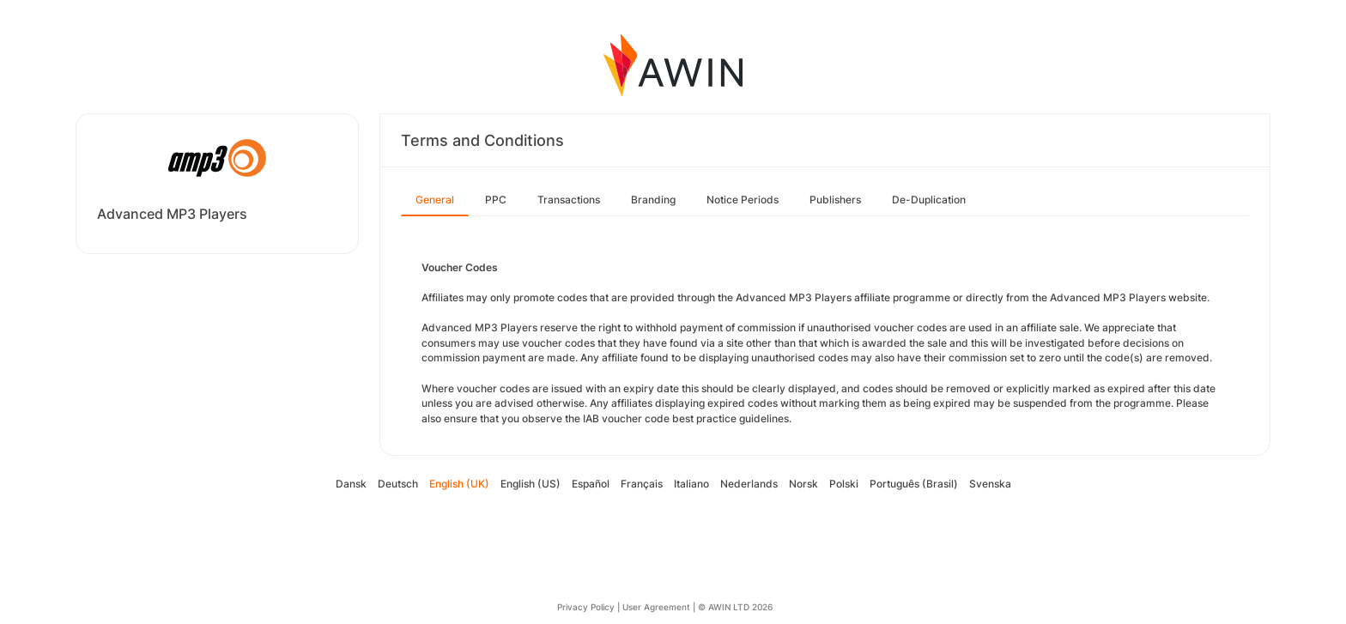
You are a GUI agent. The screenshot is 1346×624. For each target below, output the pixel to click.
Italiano (691, 483)
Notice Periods (742, 199)
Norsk (803, 483)
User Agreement (656, 607)
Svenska (990, 483)
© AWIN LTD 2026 (735, 607)
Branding (653, 199)
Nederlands (749, 483)
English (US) (530, 483)
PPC (495, 199)
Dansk (351, 483)
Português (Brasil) (914, 483)
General (434, 199)
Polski (843, 483)
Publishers (835, 199)
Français (642, 483)
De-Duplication (929, 199)
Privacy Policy (586, 607)
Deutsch (398, 483)
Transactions (568, 199)
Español (590, 483)
